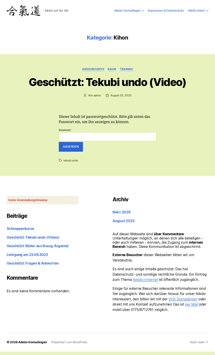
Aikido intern (196, 12)
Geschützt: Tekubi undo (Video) (107, 85)
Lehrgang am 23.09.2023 (27, 258)
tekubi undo (70, 163)
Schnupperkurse (20, 232)
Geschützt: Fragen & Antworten (33, 267)
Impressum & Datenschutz (166, 12)
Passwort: (107, 138)
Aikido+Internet (145, 283)
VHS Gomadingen (183, 302)
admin (97, 98)
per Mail (192, 308)
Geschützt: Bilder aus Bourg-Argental (37, 249)
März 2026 (122, 215)
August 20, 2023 (120, 98)
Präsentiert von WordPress (69, 345)
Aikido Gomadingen (127, 12)
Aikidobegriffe (93, 72)
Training (126, 72)
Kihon (112, 72)
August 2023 (124, 224)
